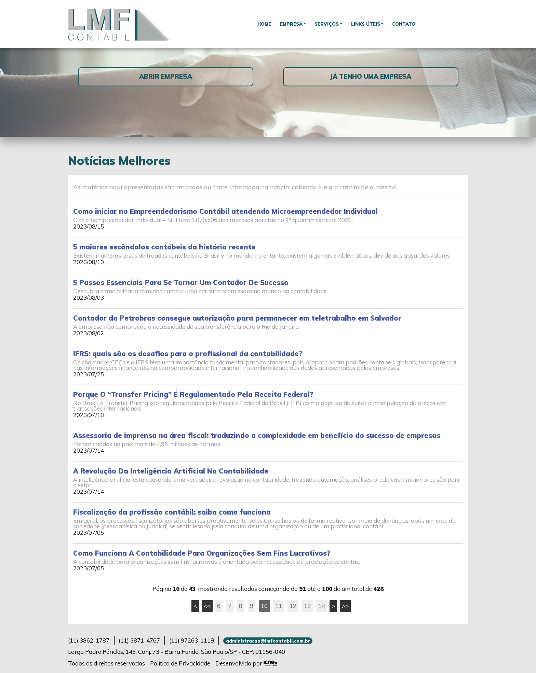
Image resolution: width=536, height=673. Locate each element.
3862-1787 (88, 640)
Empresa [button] (289, 24)
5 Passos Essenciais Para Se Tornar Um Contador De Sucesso (181, 282)
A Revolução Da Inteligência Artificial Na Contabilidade (170, 471)
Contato (407, 24)
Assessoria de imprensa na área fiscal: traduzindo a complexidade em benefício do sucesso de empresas (256, 435)
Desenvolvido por (246, 663)
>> (345, 605)
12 (293, 605)
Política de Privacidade (180, 663)
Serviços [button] (326, 24)
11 (278, 605)
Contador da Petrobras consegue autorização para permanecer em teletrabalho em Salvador (237, 318)
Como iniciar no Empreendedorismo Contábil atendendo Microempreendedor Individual (225, 211)
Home (261, 24)
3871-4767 (139, 640)
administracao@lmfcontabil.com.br (268, 641)
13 (307, 605)
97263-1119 (191, 640)
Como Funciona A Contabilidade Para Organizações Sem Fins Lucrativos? (201, 553)
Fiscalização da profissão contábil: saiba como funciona (172, 512)
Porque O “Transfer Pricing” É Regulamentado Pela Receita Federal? (193, 394)
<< (207, 605)
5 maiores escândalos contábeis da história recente (164, 247)
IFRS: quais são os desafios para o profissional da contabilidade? (187, 353)
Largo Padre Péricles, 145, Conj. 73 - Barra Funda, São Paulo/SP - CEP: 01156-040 (176, 651)
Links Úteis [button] (367, 24)
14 (321, 605)
